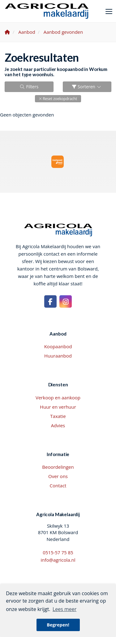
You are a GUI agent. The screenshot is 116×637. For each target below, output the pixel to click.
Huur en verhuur (58, 407)
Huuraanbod (58, 356)
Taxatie (58, 416)
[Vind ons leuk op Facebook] (50, 301)
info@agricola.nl (58, 560)
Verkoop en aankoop (58, 397)
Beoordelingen (58, 467)
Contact (58, 485)
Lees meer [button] (64, 609)
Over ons (58, 476)
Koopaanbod (58, 346)
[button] (58, 98)
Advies (58, 425)
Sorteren (87, 87)
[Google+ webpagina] (65, 301)
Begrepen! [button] (58, 625)
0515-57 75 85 (58, 552)
